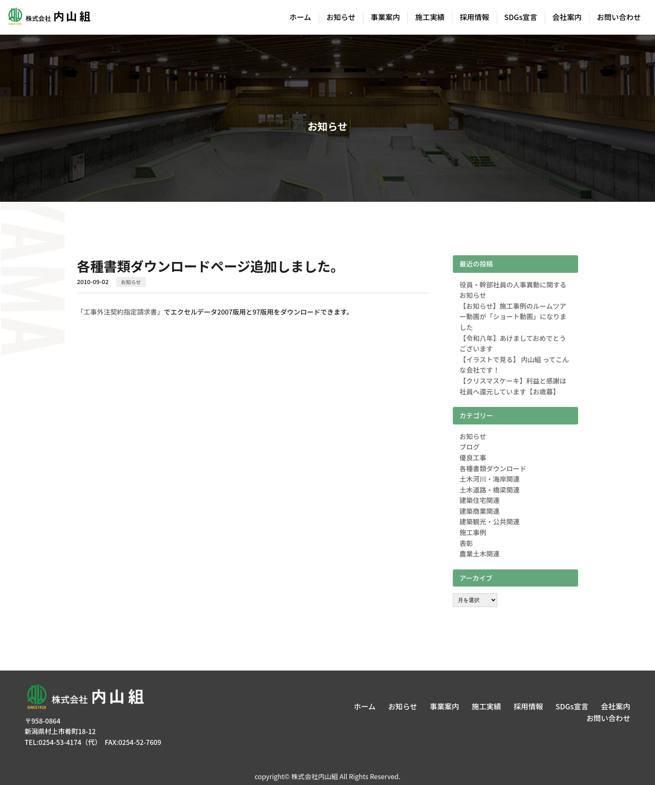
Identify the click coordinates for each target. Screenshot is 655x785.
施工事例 (473, 532)
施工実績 (429, 17)
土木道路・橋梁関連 (490, 490)
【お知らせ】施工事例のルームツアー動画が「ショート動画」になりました (513, 316)
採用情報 (474, 17)
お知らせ (340, 17)
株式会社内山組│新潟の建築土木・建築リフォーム (48, 18)
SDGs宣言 (520, 17)
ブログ (470, 447)
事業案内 (385, 17)
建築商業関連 (480, 511)
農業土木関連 (480, 554)
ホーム (300, 17)
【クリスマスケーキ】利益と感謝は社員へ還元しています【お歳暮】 (513, 386)
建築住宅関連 (480, 500)
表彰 (466, 543)
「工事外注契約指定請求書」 (120, 312)
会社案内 (566, 17)
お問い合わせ (619, 17)
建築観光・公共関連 (490, 521)
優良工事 (473, 457)
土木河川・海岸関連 (490, 479)
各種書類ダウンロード (493, 468)
